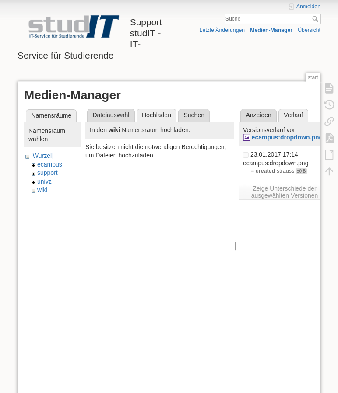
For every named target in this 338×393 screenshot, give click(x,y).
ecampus (49, 164)
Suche (316, 19)
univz (44, 181)
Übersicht (309, 30)
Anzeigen (258, 114)
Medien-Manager (271, 30)
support (47, 172)
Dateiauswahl (110, 114)
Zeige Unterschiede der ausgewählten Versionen (284, 192)
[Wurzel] (42, 155)
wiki (42, 189)
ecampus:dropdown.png (287, 137)
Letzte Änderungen (222, 30)
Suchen (194, 114)
